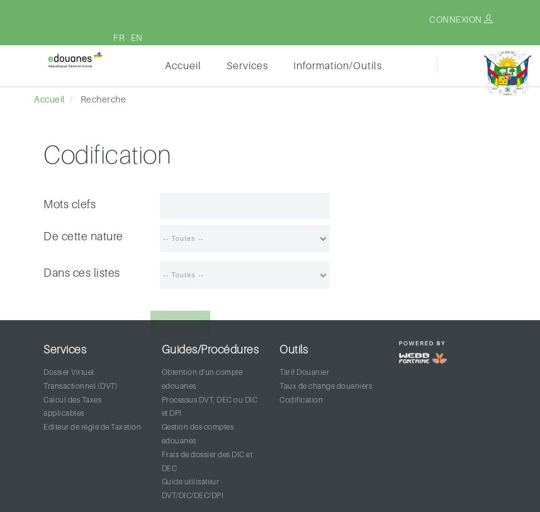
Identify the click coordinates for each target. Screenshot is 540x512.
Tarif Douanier (304, 372)
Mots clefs (69, 204)
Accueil (183, 65)
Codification (301, 399)
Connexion (461, 19)
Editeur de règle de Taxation (92, 426)
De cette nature (83, 236)
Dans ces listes (81, 272)
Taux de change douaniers (325, 386)
